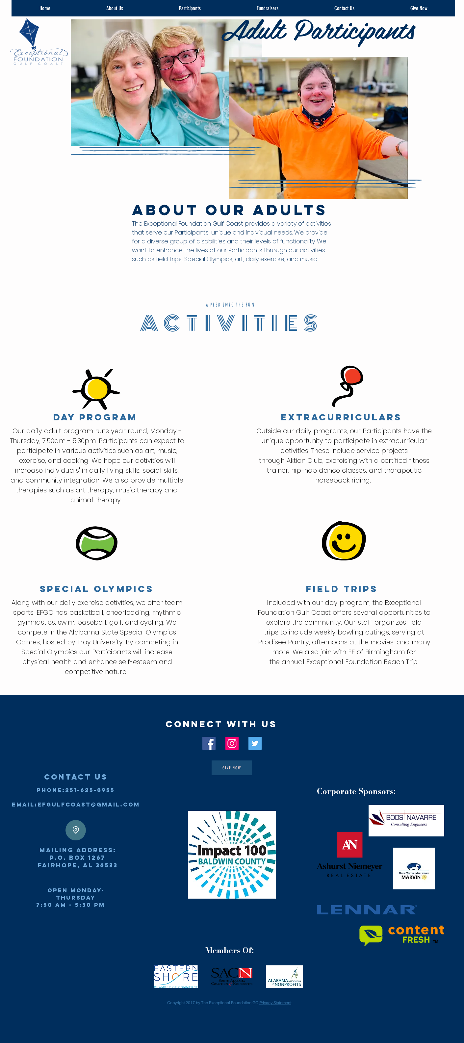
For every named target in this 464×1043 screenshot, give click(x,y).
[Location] (75, 830)
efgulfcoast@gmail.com (89, 804)
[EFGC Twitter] (255, 743)
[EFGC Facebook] (209, 743)
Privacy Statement (275, 1002)
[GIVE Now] (232, 767)
